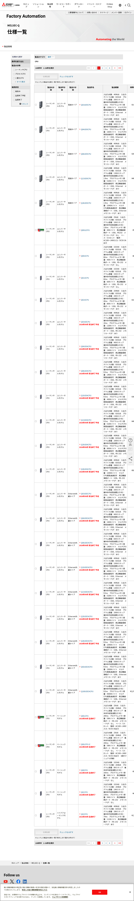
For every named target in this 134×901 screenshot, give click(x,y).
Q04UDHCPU (86, 346)
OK (100, 892)
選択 (49, 57)
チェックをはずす (66, 76)
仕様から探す (17, 56)
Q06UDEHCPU (86, 543)
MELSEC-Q (35, 863)
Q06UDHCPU (86, 371)
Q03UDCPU (85, 322)
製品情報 (50, 5)
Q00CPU (84, 770)
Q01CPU (84, 792)
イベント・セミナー (94, 5)
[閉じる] (130, 892)
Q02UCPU (85, 300)
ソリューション (38, 5)
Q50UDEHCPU (86, 667)
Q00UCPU (85, 256)
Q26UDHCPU (86, 469)
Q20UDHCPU (86, 444)
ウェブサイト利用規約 (60, 897)
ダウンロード (79, 5)
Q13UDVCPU (86, 178)
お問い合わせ (92, 12)
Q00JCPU (84, 716)
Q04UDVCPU (86, 129)
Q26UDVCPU (86, 203)
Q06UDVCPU (86, 154)
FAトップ (26, 5)
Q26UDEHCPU (86, 641)
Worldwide (120, 5)
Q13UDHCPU (86, 420)
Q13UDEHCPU (86, 592)
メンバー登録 (116, 12)
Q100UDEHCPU (87, 691)
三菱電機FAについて (76, 12)
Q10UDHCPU (86, 395)
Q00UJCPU (85, 230)
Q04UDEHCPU (86, 518)
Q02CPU (84, 814)
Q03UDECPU (86, 493)
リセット (24, 104)
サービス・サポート (63, 5)
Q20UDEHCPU (86, 616)
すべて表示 (21, 82)
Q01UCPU (85, 278)
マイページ (104, 12)
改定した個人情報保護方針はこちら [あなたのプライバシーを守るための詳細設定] (34, 890)
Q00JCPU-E (85, 744)
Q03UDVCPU (86, 105)
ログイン (128, 12)
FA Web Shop (110, 5)
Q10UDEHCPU (86, 567)
